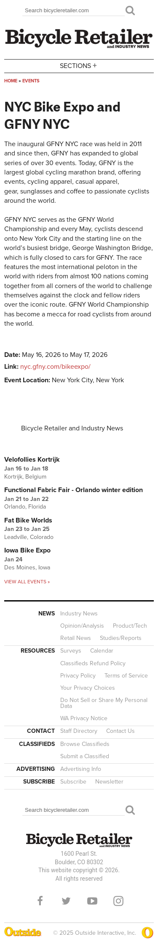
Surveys (70, 650)
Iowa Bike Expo (27, 550)
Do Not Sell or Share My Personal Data (103, 703)
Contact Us (120, 731)
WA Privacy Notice (83, 718)
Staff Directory (78, 731)
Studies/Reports (121, 638)
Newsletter (109, 781)
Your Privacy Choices (87, 687)
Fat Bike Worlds (28, 520)
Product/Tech (130, 625)
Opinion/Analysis (82, 625)
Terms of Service (126, 675)
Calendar (101, 650)
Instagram (118, 901)
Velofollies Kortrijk (32, 459)
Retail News (75, 638)
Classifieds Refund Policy (93, 663)
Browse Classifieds (85, 744)
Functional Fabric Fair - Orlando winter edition (73, 490)
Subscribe (73, 781)
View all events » (27, 582)
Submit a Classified (84, 756)
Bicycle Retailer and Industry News (72, 428)
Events (31, 81)
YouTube (92, 901)
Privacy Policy (78, 675)
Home (10, 81)
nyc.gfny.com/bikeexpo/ (55, 366)
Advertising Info (80, 769)
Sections (79, 65)
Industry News (79, 613)
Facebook (40, 901)
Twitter (66, 901)
